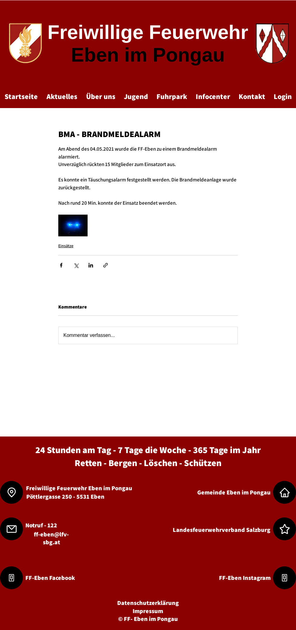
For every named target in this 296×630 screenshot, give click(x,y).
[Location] (11, 492)
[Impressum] (148, 611)
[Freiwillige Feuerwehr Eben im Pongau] (79, 488)
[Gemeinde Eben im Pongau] (234, 492)
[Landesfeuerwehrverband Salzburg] (221, 530)
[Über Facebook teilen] (61, 265)
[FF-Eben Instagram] (245, 578)
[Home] (284, 492)
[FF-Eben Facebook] (50, 578)
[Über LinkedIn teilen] (91, 265)
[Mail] (11, 528)
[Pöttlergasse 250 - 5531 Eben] (65, 496)
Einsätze (65, 245)
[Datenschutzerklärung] (148, 603)
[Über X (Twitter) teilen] (76, 265)
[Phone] (11, 577)
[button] (62, 96)
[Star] (284, 528)
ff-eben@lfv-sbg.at (51, 538)
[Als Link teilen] (105, 265)
